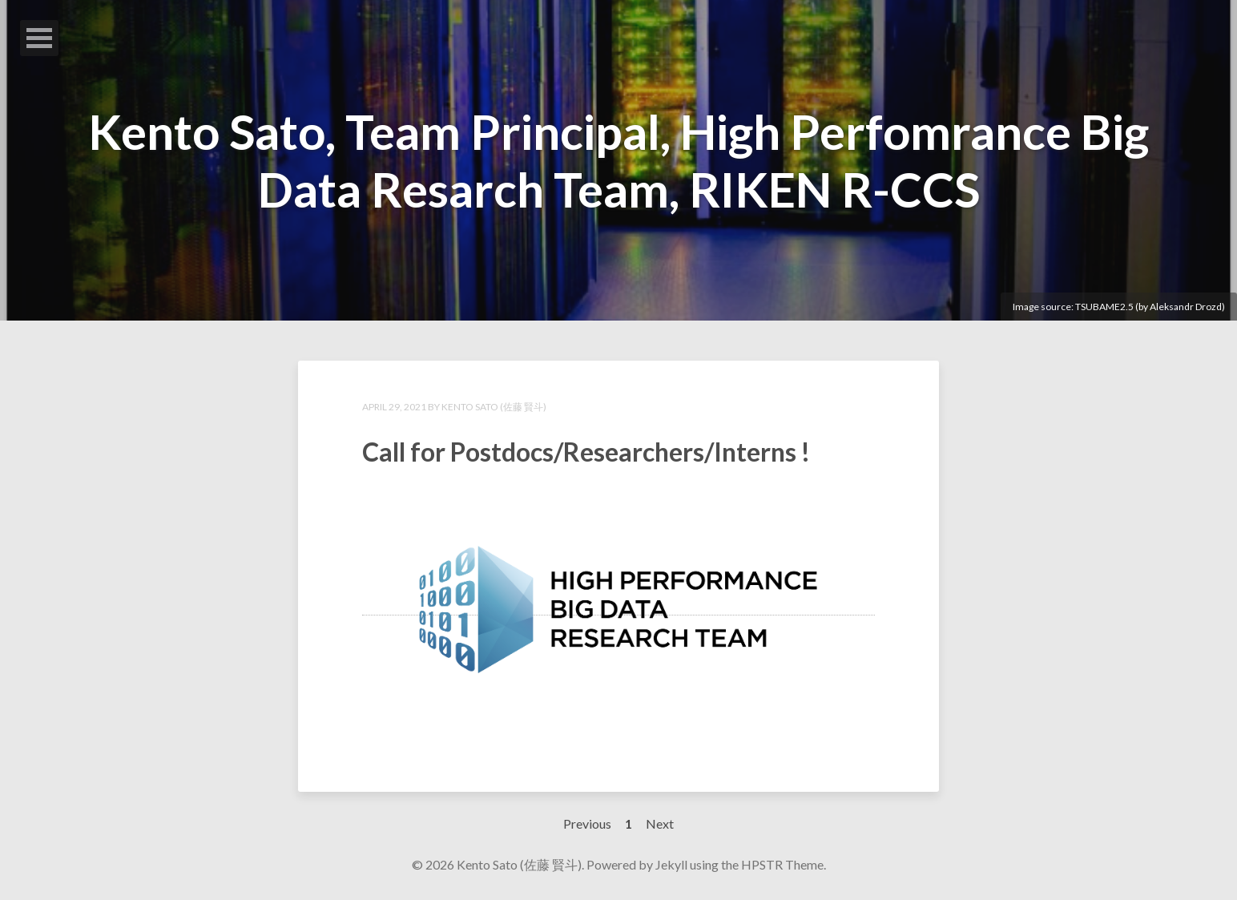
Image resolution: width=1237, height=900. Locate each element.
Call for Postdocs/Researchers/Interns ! (586, 451)
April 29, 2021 (394, 407)
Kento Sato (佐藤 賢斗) (493, 407)
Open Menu (39, 38)
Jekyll (671, 864)
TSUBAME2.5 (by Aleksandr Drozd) (1150, 307)
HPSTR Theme (782, 864)
